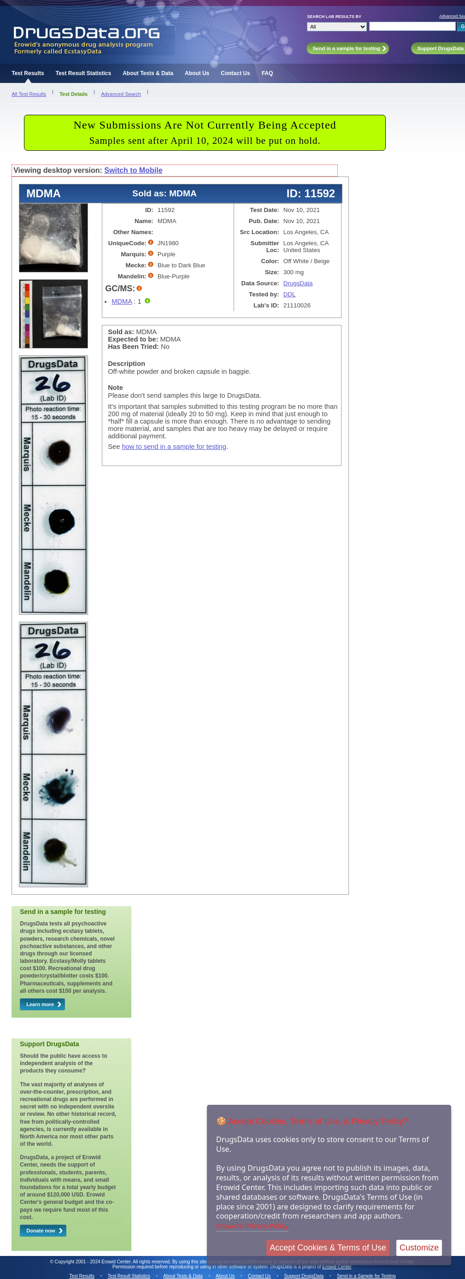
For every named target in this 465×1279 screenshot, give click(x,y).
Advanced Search (121, 94)
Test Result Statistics (83, 73)
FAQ (267, 73)
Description (126, 363)
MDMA (122, 301)
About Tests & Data (148, 73)
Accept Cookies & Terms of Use (328, 1247)
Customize (419, 1247)
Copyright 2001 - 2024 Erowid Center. (93, 1261)
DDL (289, 294)
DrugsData (298, 283)
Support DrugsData (304, 1276)
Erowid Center (336, 1266)
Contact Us (235, 73)
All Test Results (29, 94)
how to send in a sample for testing (174, 446)
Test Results (28, 73)
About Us (197, 73)
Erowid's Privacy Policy (252, 1225)
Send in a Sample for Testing (366, 1276)
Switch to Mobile (133, 170)
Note (115, 387)
